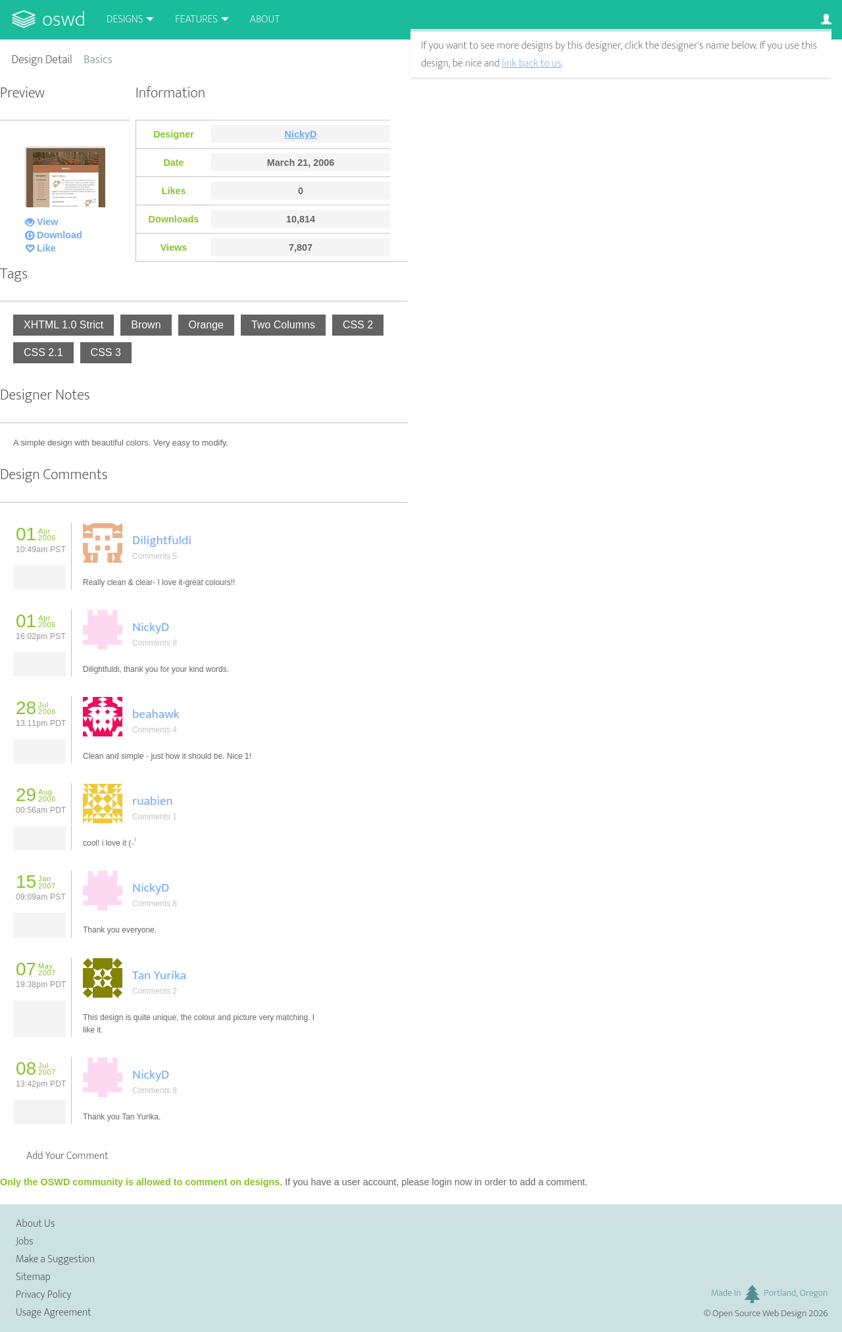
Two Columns (283, 324)
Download (59, 235)
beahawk (156, 714)
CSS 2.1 (43, 352)
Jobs (25, 1241)
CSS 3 (106, 352)
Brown (146, 324)
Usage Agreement (53, 1312)
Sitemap (33, 1277)
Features (196, 19)
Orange (206, 324)
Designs (125, 19)
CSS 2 (358, 324)
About (265, 19)
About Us (35, 1224)
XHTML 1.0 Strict (63, 324)
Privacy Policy (43, 1295)
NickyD (301, 134)
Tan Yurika (159, 975)
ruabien (152, 800)
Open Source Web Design (759, 1313)
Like (46, 248)
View (48, 222)
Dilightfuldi (161, 540)
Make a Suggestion (55, 1259)
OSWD (64, 19)
